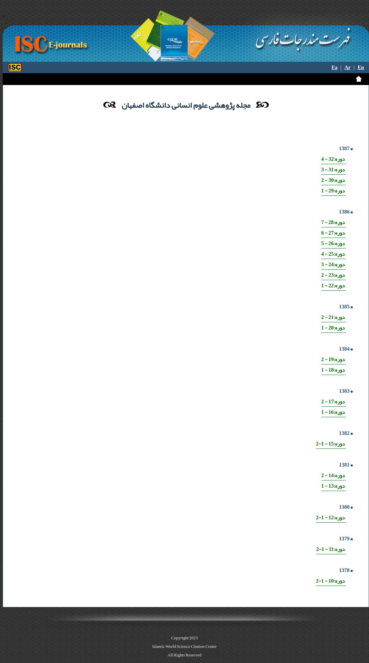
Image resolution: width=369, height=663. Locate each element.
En (360, 67)
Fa (335, 67)
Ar (348, 67)
